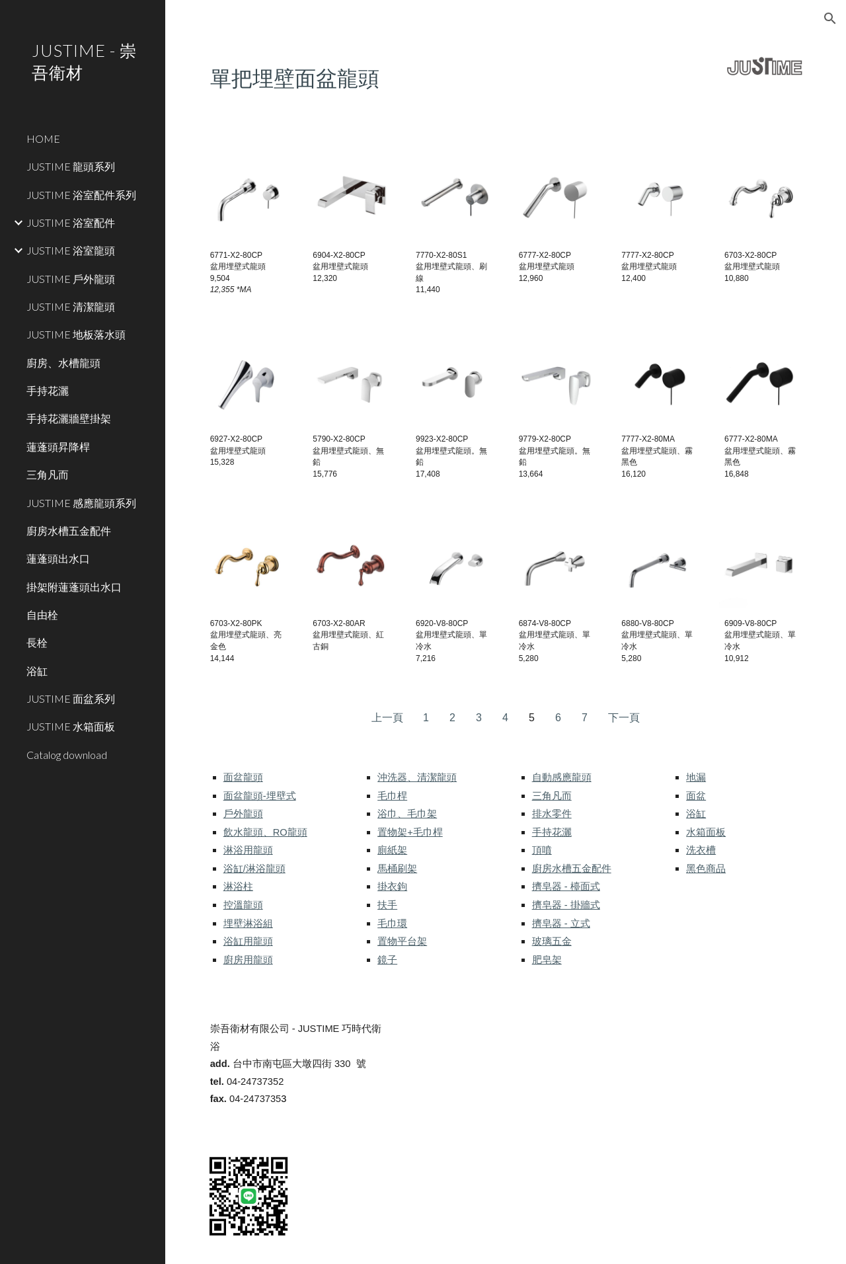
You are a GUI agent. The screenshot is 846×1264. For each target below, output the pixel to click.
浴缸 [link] (37, 670)
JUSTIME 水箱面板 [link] (70, 726)
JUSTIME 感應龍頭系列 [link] (81, 502)
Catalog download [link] (66, 754)
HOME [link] (43, 138)
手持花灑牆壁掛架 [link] (68, 418)
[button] (830, 18)
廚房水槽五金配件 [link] (68, 530)
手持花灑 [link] (47, 390)
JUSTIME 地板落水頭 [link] (76, 334)
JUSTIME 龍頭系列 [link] (70, 166)
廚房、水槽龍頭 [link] (63, 362)
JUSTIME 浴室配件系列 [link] (81, 194)
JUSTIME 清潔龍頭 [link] (70, 306)
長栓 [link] (37, 642)
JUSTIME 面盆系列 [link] (70, 698)
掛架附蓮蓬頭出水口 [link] (74, 586)
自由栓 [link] (42, 614)
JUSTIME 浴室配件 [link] (70, 222)
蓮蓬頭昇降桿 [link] (58, 446)
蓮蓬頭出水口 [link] (58, 558)
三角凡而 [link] (47, 474)
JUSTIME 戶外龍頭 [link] (70, 278)
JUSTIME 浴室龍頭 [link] (70, 250)
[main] (428, 77)
